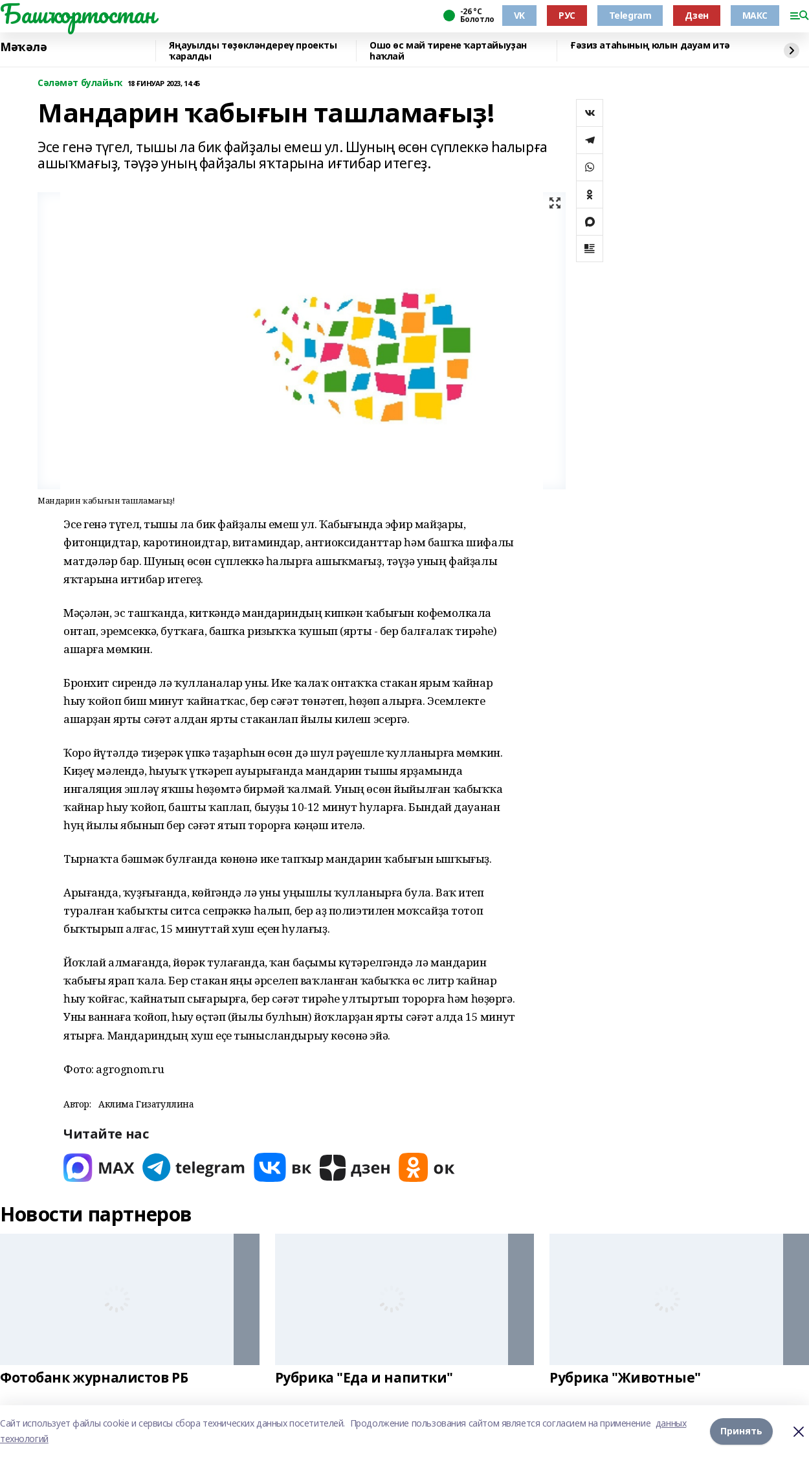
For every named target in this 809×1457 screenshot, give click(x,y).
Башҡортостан (77, 13)
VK (519, 15)
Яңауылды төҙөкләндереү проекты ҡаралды (253, 50)
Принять (741, 1431)
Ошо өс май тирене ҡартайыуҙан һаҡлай (448, 50)
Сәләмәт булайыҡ (80, 83)
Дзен (696, 15)
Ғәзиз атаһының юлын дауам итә (650, 45)
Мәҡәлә (23, 47)
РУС (567, 15)
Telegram (630, 15)
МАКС (755, 15)
